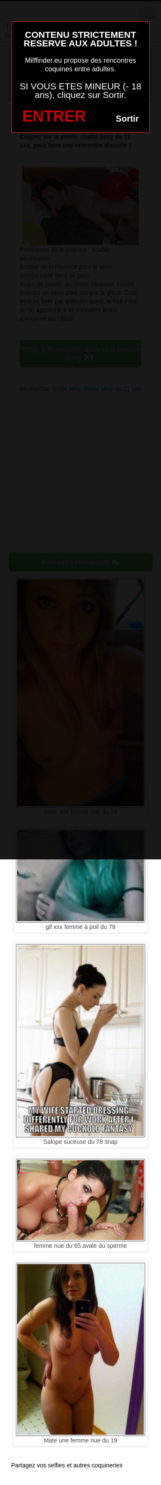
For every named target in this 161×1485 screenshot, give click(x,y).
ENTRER (54, 116)
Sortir (127, 118)
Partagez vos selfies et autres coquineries (66, 1465)
